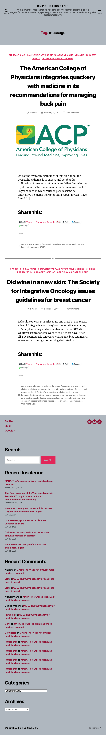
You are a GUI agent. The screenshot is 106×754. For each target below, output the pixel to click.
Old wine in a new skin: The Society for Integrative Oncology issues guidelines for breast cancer (52, 301)
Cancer (12, 270)
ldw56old (10, 634)
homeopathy (26, 414)
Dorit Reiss (10, 652)
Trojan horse (62, 420)
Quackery (93, 56)
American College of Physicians (47, 245)
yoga (34, 423)
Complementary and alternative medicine (50, 56)
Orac (34, 113)
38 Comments (73, 328)
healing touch (75, 411)
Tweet (30, 223)
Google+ (10, 450)
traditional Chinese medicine (43, 420)
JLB (7, 598)
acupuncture (26, 245)
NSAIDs (43, 248)
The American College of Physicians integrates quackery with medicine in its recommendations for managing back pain (53, 86)
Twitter (10, 440)
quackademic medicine (43, 417)
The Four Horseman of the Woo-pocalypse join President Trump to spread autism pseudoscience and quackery (29, 515)
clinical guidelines (29, 408)
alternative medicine (42, 406)
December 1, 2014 (52, 328)
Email (8, 445)
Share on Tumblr (47, 223)
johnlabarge (11, 661)
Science (35, 59)
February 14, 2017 (52, 113)
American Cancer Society (64, 406)
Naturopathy (23, 274)
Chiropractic (81, 406)
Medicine (80, 56)
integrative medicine (72, 245)
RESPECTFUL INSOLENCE (53, 6)
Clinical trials (15, 56)
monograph (67, 414)
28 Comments (73, 113)
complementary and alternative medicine (56, 408)
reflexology (60, 417)
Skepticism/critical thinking (58, 59)
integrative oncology (42, 414)
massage (35, 248)
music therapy (79, 414)
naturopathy (26, 417)
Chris (8, 643)
